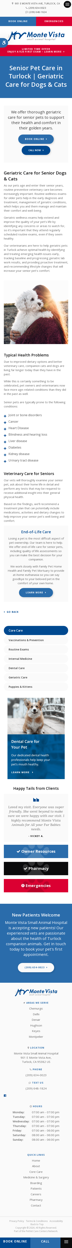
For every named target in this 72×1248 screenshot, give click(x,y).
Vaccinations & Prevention (26, 640)
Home (36, 1160)
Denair (36, 1020)
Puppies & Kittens (20, 687)
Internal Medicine (20, 659)
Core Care (36, 1172)
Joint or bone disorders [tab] (25, 415)
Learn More (34, 592)
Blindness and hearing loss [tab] (27, 434)
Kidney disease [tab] (19, 454)
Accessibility (56, 1221)
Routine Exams (19, 649)
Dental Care (17, 668)
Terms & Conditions (37, 1221)
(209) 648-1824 (37, 12)
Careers (36, 1194)
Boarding (36, 1183)
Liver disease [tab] (17, 441)
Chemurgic (36, 1008)
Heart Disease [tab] (18, 428)
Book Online (18, 21)
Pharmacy (36, 868)
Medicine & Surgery (36, 1177)
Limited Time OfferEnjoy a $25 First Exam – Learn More (34, 50)
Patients (36, 1188)
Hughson (36, 1025)
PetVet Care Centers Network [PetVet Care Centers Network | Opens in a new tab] (41, 1231)
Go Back (13, 612)
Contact (36, 1205)
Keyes (36, 1031)
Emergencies (54, 21)
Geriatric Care (18, 677)
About (36, 1166)
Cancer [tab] (13, 421)
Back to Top (37, 1224)
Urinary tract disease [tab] (23, 460)
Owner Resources (36, 851)
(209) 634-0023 (37, 8)
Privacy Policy (16, 1221)
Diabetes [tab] (14, 447)
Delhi (36, 1014)
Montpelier (36, 1036)
